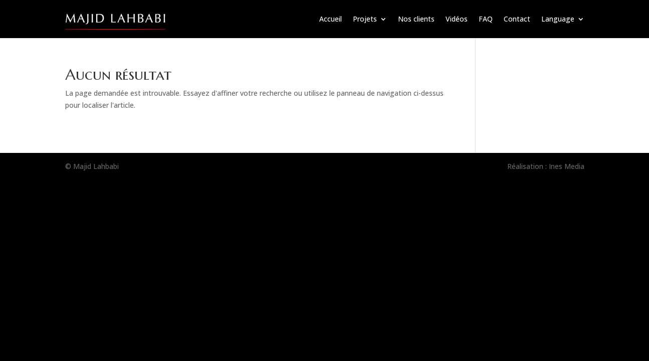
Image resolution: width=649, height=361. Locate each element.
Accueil (330, 19)
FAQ (486, 19)
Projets (365, 19)
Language (557, 19)
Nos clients (416, 19)
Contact (517, 19)
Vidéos (457, 19)
